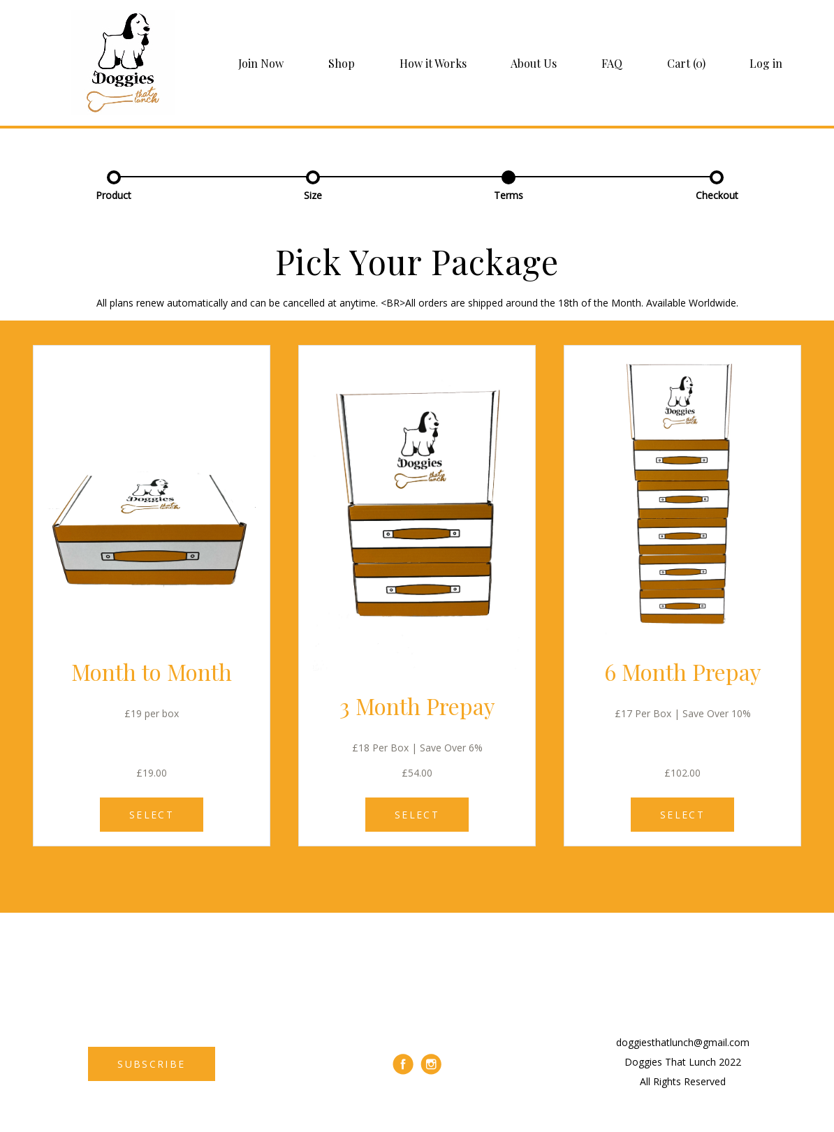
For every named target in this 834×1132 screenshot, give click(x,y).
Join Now (261, 63)
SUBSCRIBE (151, 1064)
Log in (765, 63)
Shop (341, 63)
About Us (534, 63)
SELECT (151, 814)
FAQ (611, 63)
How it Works (433, 63)
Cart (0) (686, 63)
